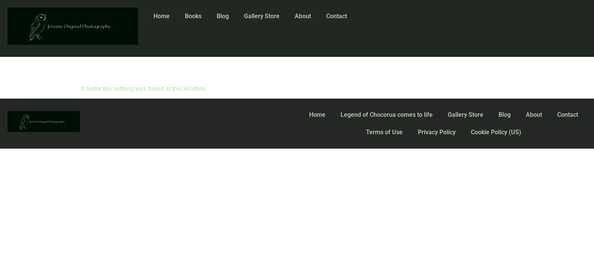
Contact (336, 16)
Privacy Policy (437, 132)
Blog (223, 16)
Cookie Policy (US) (496, 132)
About (303, 16)
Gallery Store (262, 16)
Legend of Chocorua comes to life (387, 114)
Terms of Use (384, 132)
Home (161, 16)
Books (193, 16)
